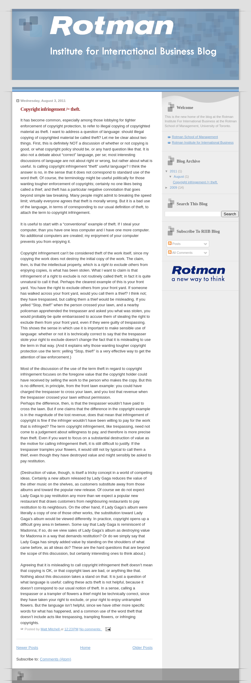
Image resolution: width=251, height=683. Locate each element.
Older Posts (142, 647)
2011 (174, 171)
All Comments (180, 252)
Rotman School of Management (195, 137)
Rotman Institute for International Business (203, 142)
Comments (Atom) (55, 659)
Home (85, 647)
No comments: (90, 629)
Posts (174, 244)
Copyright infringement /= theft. (50, 109)
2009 (174, 187)
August (179, 176)
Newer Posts (27, 647)
